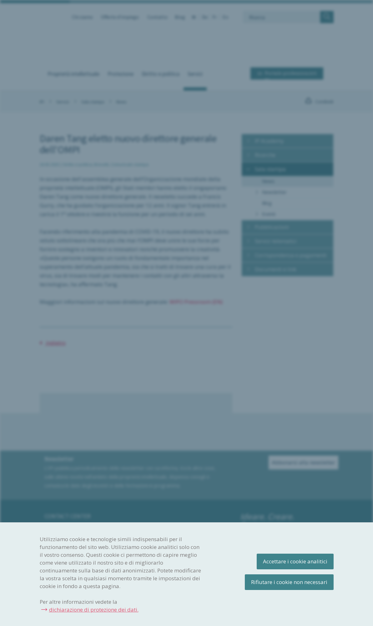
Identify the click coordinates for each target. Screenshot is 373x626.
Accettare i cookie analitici (295, 561)
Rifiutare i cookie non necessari (289, 582)
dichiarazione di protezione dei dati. (94, 609)
